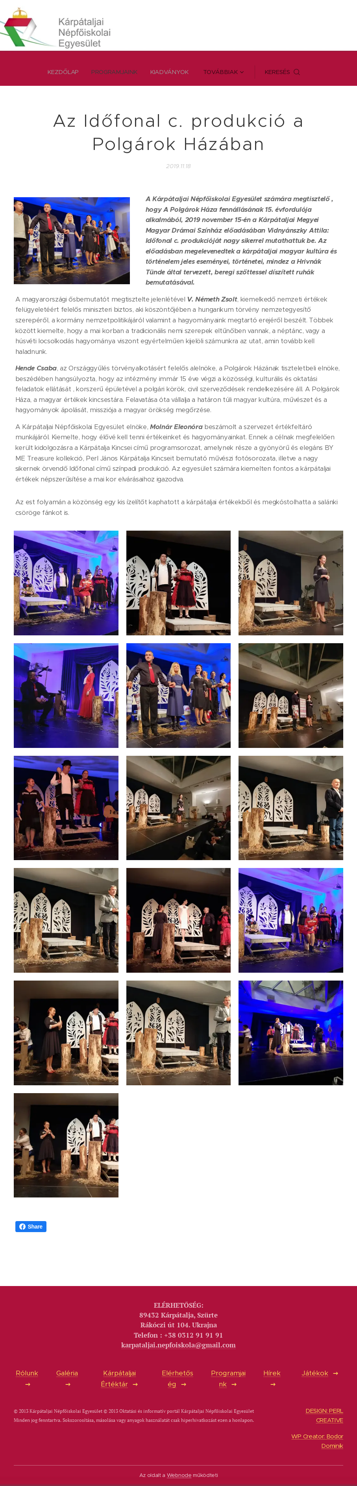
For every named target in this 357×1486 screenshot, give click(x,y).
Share (31, 1226)
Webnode (179, 1475)
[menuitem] (65, 72)
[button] (283, 72)
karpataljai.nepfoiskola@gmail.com (178, 1345)
